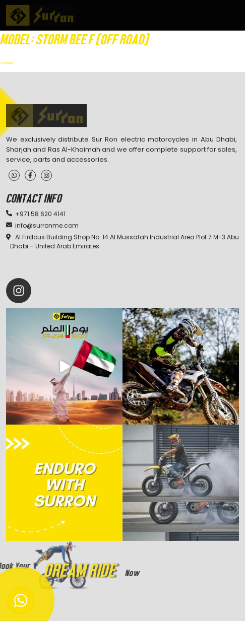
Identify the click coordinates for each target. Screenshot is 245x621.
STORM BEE (7, 63)
